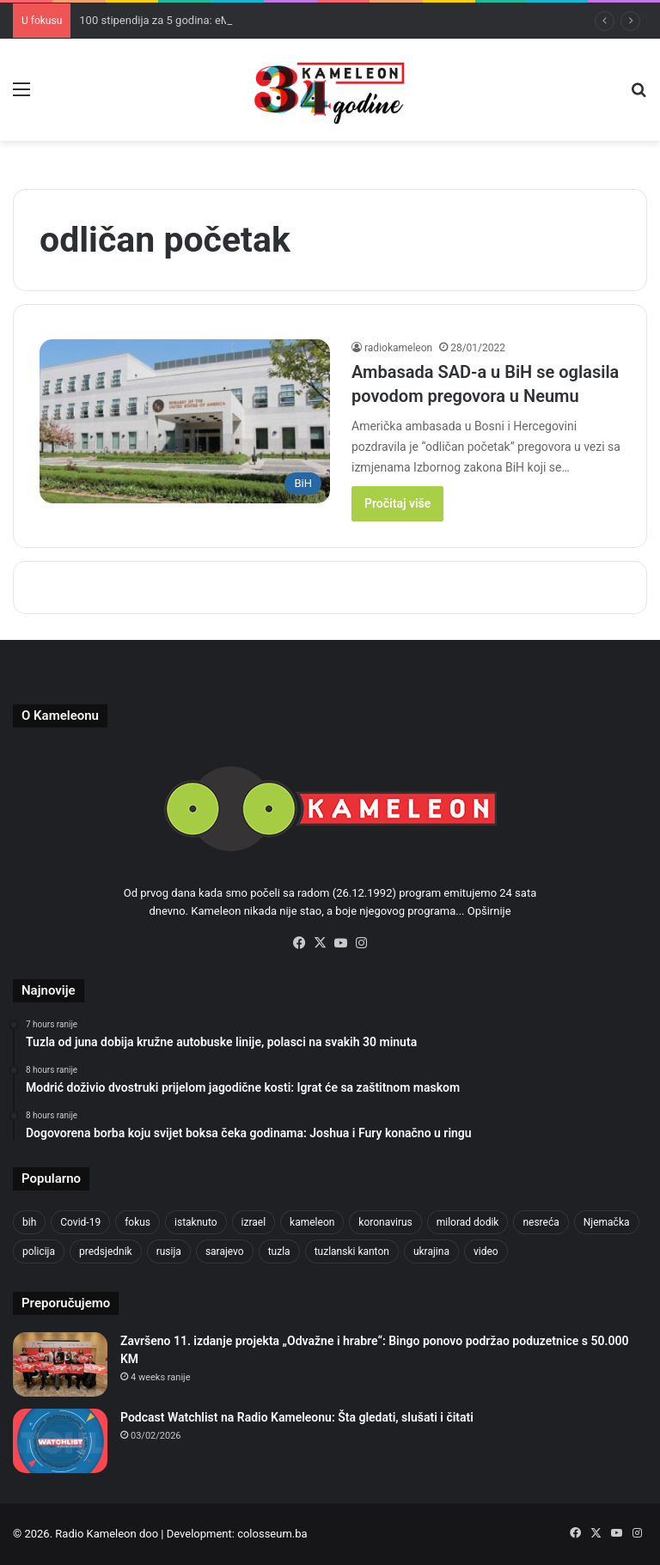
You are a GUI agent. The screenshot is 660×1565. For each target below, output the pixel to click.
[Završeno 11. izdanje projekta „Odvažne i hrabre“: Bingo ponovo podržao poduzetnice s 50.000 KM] (60, 1364)
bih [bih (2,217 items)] (29, 1222)
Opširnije (489, 910)
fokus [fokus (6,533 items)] (137, 1222)
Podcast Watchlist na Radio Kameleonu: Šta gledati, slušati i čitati (297, 1417)
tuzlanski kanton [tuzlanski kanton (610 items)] (352, 1251)
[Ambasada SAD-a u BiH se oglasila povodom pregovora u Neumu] (185, 421)
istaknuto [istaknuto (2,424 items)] (195, 1222)
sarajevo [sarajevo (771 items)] (224, 1251)
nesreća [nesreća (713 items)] (540, 1222)
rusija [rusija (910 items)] (168, 1251)
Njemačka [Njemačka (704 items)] (607, 1222)
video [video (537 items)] (486, 1251)
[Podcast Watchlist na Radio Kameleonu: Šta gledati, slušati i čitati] (60, 1441)
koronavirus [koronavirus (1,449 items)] (385, 1222)
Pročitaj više (397, 503)
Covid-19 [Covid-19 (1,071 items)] (80, 1222)
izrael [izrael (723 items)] (253, 1222)
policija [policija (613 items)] (38, 1251)
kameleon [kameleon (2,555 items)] (312, 1222)
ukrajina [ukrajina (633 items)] (431, 1251)
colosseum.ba (272, 1533)
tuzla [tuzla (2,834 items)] (279, 1251)
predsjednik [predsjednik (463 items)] (105, 1251)
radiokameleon (398, 348)
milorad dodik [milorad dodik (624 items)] (468, 1222)
